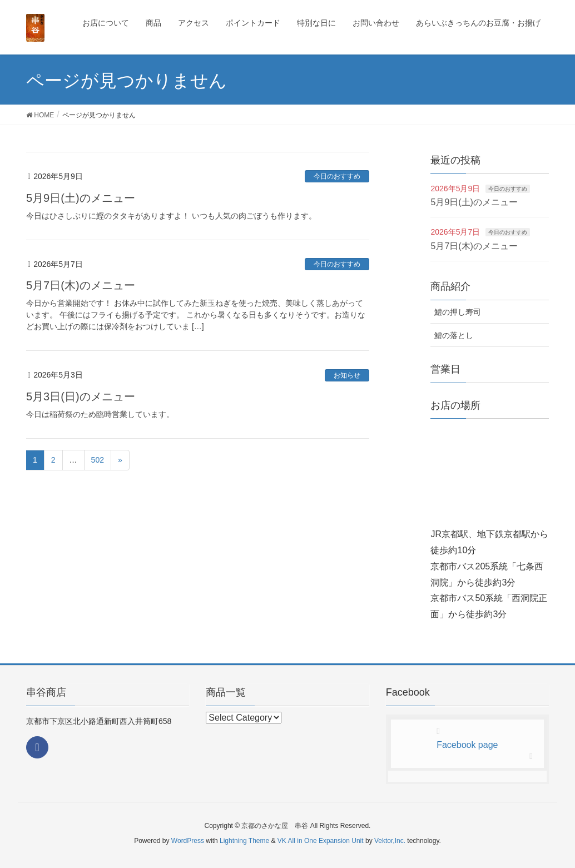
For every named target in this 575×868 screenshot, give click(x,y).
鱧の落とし (453, 335)
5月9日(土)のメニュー (80, 198)
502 (97, 459)
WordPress (187, 841)
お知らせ (347, 375)
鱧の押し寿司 (457, 311)
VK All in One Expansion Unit (320, 841)
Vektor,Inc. (389, 841)
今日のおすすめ (337, 176)
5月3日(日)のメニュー (80, 396)
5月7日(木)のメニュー (80, 285)
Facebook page (467, 745)
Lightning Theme (244, 841)
